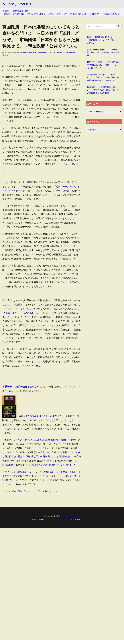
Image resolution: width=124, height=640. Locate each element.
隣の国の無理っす (41, 53)
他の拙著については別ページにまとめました (53, 464)
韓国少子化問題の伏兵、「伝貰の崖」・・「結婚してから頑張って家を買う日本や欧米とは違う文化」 (103, 77)
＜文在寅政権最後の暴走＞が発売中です (43, 416)
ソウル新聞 (68, 164)
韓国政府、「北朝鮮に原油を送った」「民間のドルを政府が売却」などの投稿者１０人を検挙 (103, 90)
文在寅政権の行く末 (20, 11)
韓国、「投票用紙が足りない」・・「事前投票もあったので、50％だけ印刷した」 (103, 40)
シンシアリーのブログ (17, 4)
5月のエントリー (32, 312)
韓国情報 (72, 53)
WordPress (87, 519)
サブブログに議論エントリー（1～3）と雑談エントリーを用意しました (40, 471)
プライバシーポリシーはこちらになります (37, 491)
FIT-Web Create (62, 519)
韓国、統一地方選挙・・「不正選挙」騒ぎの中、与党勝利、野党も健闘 (103, 52)
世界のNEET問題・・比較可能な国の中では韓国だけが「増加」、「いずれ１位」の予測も (103, 65)
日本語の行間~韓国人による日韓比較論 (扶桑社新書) (40, 439)
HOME (7, 11)
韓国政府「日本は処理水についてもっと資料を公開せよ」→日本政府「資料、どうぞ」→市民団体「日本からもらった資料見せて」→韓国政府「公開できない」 (63, 14)
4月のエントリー (10, 312)
